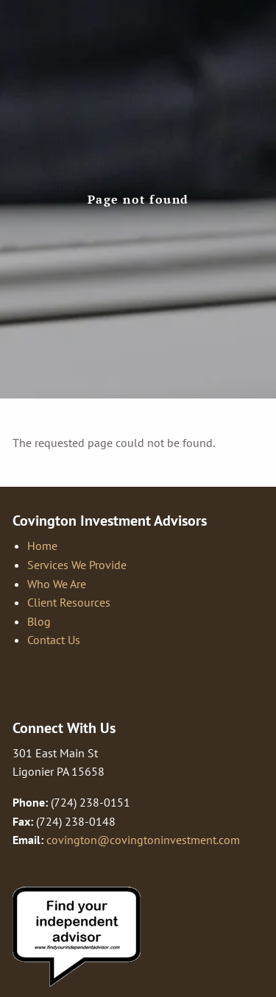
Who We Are (56, 583)
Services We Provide (77, 564)
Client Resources (68, 602)
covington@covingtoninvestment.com (143, 839)
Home (42, 545)
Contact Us (53, 639)
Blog (39, 621)
